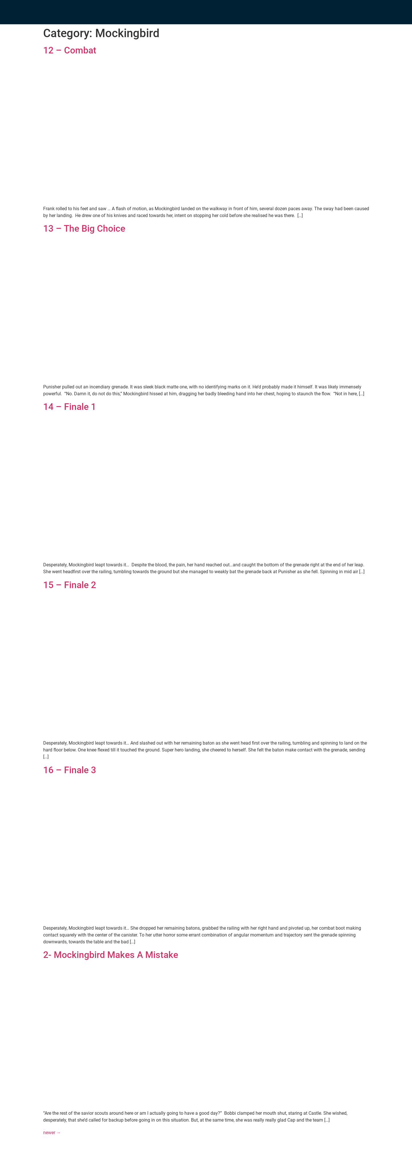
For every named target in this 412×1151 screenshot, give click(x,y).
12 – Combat (69, 50)
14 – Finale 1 (69, 406)
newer (52, 1132)
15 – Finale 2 (69, 584)
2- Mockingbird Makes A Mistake (110, 954)
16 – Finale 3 (69, 770)
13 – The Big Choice (84, 228)
